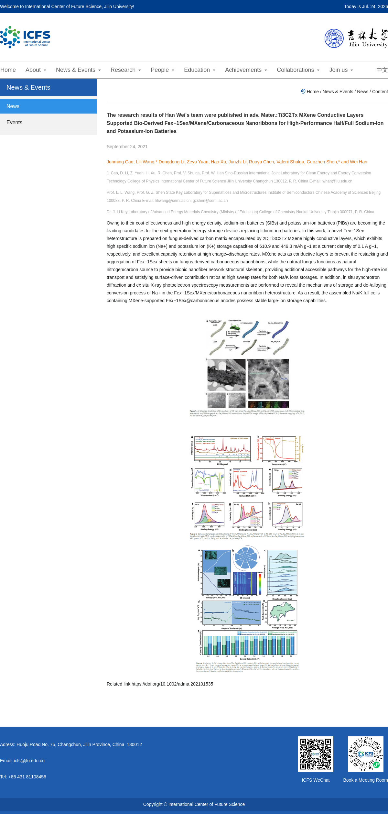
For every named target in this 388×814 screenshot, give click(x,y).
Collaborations (298, 70)
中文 (382, 70)
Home (8, 70)
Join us (341, 70)
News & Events (78, 70)
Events (14, 122)
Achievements (246, 70)
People (162, 70)
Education (199, 70)
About (36, 70)
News (12, 106)
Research (126, 70)
